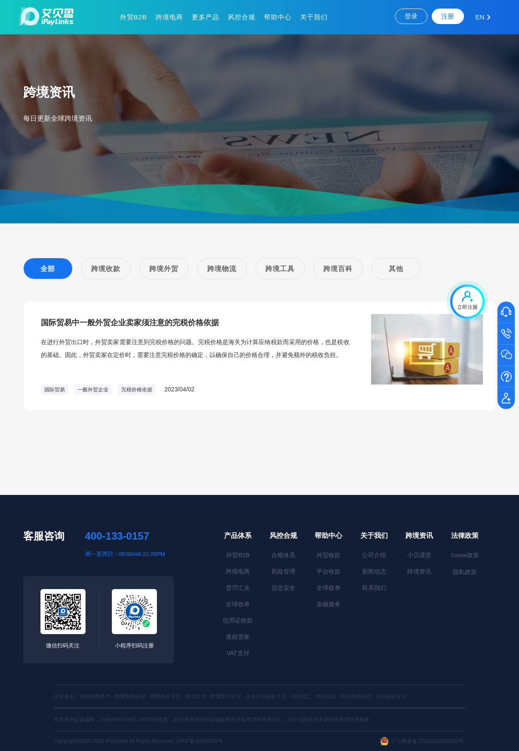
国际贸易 (54, 390)
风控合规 (241, 17)
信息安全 (283, 587)
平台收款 (328, 571)
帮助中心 (278, 17)
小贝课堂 (419, 555)
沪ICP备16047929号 (199, 741)
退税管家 (238, 636)
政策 (465, 555)
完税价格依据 (136, 390)
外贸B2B (133, 17)
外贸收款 (328, 555)
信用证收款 (238, 620)
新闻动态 (374, 571)
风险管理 (283, 571)
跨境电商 (169, 17)
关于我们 (314, 17)
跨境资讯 (419, 535)
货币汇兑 (238, 587)
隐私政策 (465, 571)
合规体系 (283, 555)
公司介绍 (374, 555)
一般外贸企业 (92, 390)
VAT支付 (238, 653)
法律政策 (465, 535)
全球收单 (238, 604)
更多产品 (205, 17)
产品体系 (238, 535)
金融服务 (328, 604)
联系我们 (374, 587)
